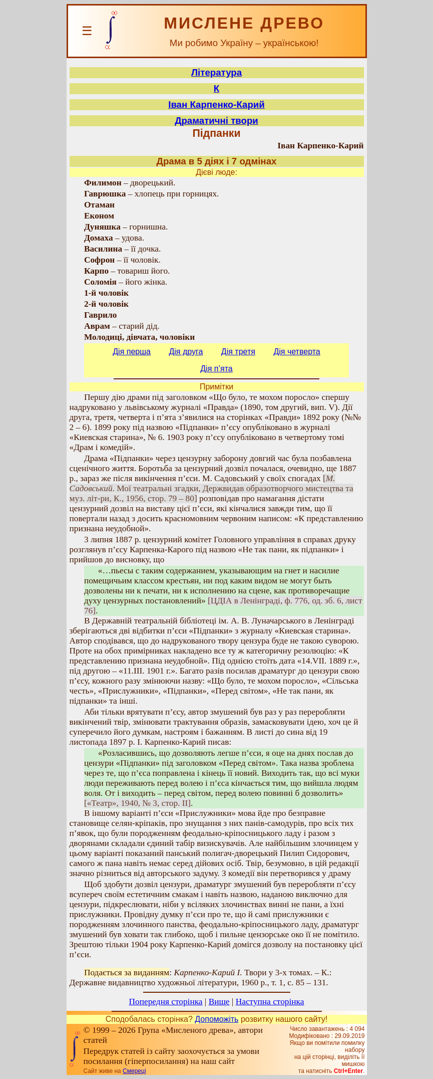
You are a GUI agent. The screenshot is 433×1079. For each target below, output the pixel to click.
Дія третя (238, 351)
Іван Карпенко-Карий (216, 104)
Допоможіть (216, 1019)
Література (216, 72)
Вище (219, 1001)
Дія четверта (296, 351)
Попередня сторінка (166, 1001)
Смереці (134, 1070)
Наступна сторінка (270, 1001)
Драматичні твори (216, 120)
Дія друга (186, 351)
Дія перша (132, 351)
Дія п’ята (216, 368)
